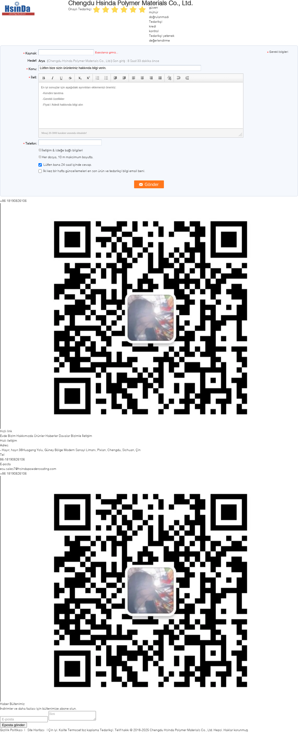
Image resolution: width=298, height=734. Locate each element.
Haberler (51, 436)
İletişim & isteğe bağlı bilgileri (60, 150)
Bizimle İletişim (81, 436)
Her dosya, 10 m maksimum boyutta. (65, 157)
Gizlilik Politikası (11, 731)
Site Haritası (35, 731)
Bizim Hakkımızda (20, 436)
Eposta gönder (13, 727)
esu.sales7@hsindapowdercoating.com (28, 469)
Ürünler (39, 436)
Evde (3, 436)
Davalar (64, 436)
